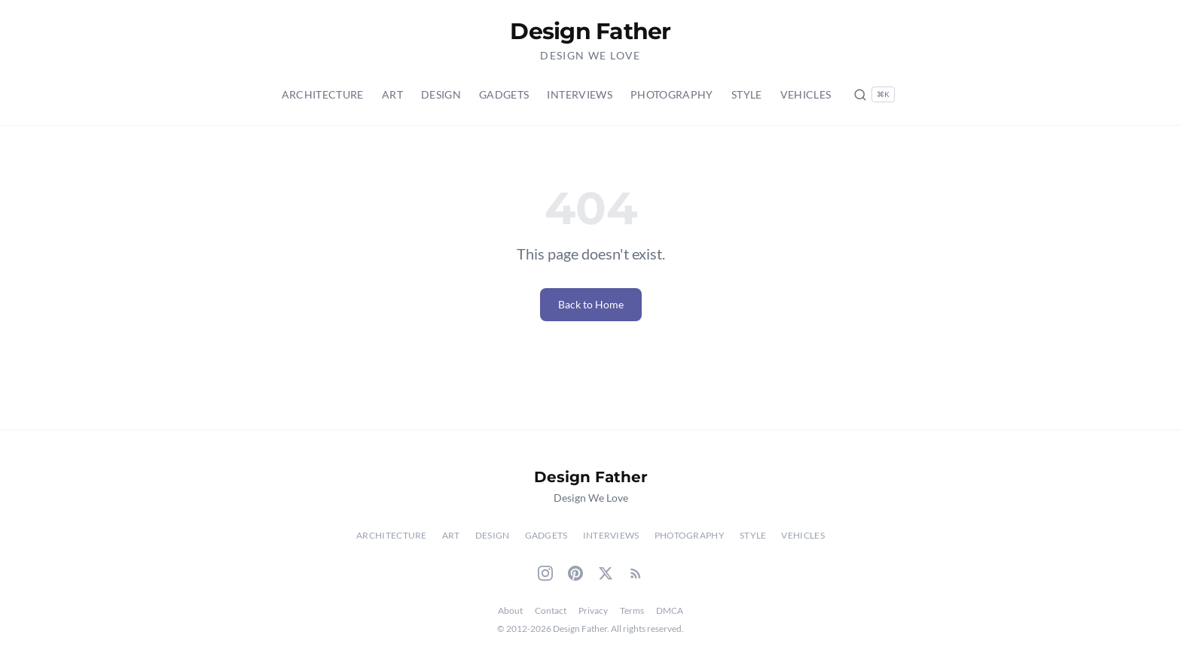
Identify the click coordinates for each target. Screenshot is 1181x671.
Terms (632, 610)
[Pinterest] (575, 573)
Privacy (593, 610)
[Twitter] (605, 573)
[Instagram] (545, 573)
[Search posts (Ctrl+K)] (874, 94)
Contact (550, 610)
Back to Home (591, 304)
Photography (671, 94)
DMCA (669, 610)
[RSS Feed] (635, 573)
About (510, 610)
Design (441, 94)
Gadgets (504, 94)
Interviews (579, 94)
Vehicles (806, 94)
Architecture (323, 94)
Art (392, 94)
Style (746, 94)
